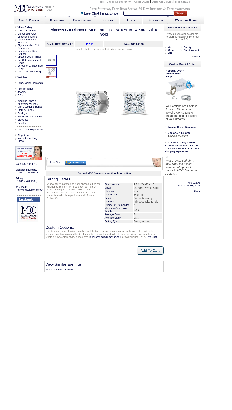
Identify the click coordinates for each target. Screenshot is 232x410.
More (197, 56)
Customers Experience (30, 129)
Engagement (82, 20)
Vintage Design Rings (30, 56)
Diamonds (57, 20)
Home (101, 1)
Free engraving (178, 9)
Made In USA (49, 8)
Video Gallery (25, 27)
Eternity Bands (26, 110)
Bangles (22, 123)
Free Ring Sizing (124, 9)
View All (68, 269)
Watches (22, 77)
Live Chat (90, 13)
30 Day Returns (150, 9)
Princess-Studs (54, 269)
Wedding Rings (186, 20)
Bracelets (23, 119)
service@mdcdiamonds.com (105, 236)
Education (155, 20)
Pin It (89, 44)
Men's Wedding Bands (30, 106)
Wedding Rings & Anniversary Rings (28, 102)
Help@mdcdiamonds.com (30, 189)
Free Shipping (100, 9)
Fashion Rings (25, 88)
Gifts (131, 20)
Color (171, 50)
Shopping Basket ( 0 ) (120, 1)
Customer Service (162, 1)
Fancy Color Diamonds (30, 83)
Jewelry (107, 20)
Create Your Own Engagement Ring (27, 35)
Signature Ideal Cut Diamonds (28, 47)
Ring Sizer (23, 135)
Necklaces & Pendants (30, 116)
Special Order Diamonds (182, 127)
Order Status (141, 1)
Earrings (22, 113)
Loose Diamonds (27, 30)
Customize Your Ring (29, 71)
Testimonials (182, 1)
